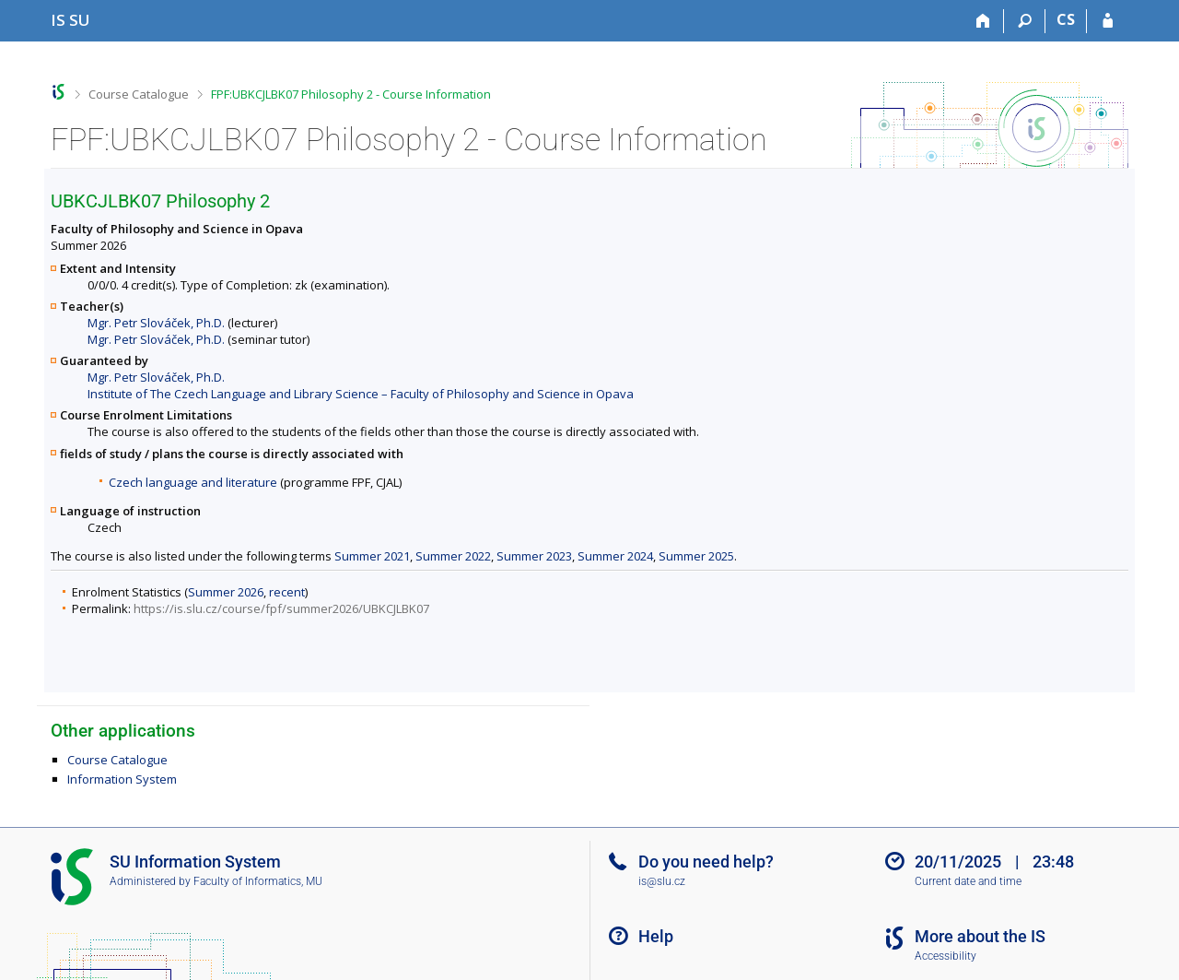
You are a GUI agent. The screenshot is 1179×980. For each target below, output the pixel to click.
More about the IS (980, 936)
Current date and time (968, 881)
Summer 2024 (615, 556)
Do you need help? (706, 861)
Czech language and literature (193, 482)
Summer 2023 (534, 556)
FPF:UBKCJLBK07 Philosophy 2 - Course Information (351, 94)
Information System (122, 779)
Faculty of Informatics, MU (257, 881)
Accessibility (945, 956)
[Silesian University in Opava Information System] (70, 19)
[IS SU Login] (1107, 21)
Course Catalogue (138, 94)
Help (655, 936)
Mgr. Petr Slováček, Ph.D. (156, 322)
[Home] (983, 21)
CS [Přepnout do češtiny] (1065, 19)
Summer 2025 (696, 556)
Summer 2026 (225, 592)
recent (287, 592)
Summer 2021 (372, 556)
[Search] (1024, 21)
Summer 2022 (453, 556)
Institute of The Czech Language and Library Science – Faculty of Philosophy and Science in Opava (361, 393)
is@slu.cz (661, 881)
